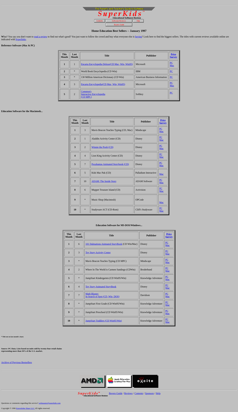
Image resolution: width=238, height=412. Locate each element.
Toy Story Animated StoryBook (100, 286)
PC (171, 63)
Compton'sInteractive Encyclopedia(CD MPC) (93, 94)
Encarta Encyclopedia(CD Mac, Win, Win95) (103, 84)
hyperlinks (21, 39)
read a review (40, 36)
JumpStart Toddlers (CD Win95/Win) (103, 320)
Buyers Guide (115, 393)
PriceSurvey (173, 55)
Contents (138, 393)
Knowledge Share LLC (25, 408)
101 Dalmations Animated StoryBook (103, 244)
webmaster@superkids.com (50, 403)
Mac (172, 65)
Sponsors (149, 393)
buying (138, 36)
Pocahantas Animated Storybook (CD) (110, 164)
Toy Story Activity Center (98, 252)
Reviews (128, 393)
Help (158, 393)
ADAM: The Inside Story (104, 181)
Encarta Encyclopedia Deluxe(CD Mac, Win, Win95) (107, 64)
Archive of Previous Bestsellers (16, 362)
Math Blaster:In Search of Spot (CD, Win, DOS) (102, 295)
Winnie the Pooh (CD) (102, 147)
